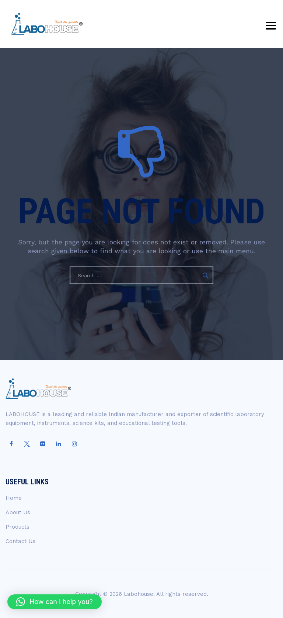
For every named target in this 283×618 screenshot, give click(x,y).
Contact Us (20, 541)
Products (17, 526)
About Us (18, 512)
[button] (54, 601)
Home (14, 498)
